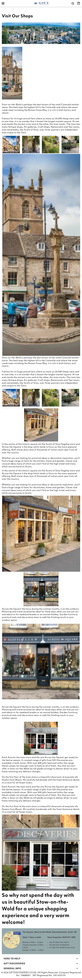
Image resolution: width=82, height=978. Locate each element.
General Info (41, 968)
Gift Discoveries (41, 963)
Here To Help (41, 958)
